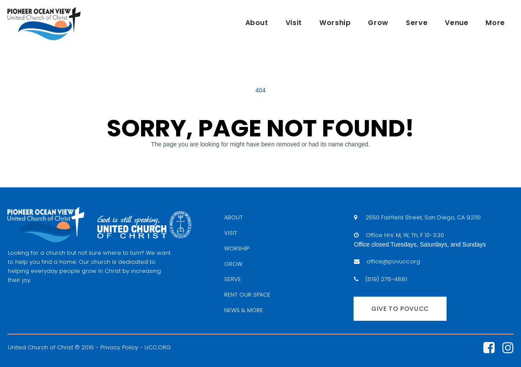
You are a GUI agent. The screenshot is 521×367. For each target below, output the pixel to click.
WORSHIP (236, 248)
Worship (335, 23)
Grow (378, 23)
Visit (294, 23)
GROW (233, 264)
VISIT (230, 233)
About (256, 23)
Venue (456, 23)
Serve (417, 23)
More (495, 23)
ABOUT (233, 217)
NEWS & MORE (243, 310)
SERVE (232, 279)
